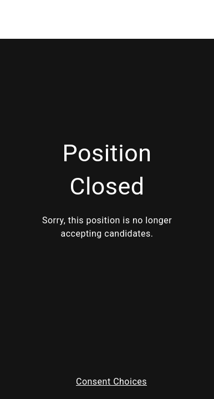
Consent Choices (111, 381)
